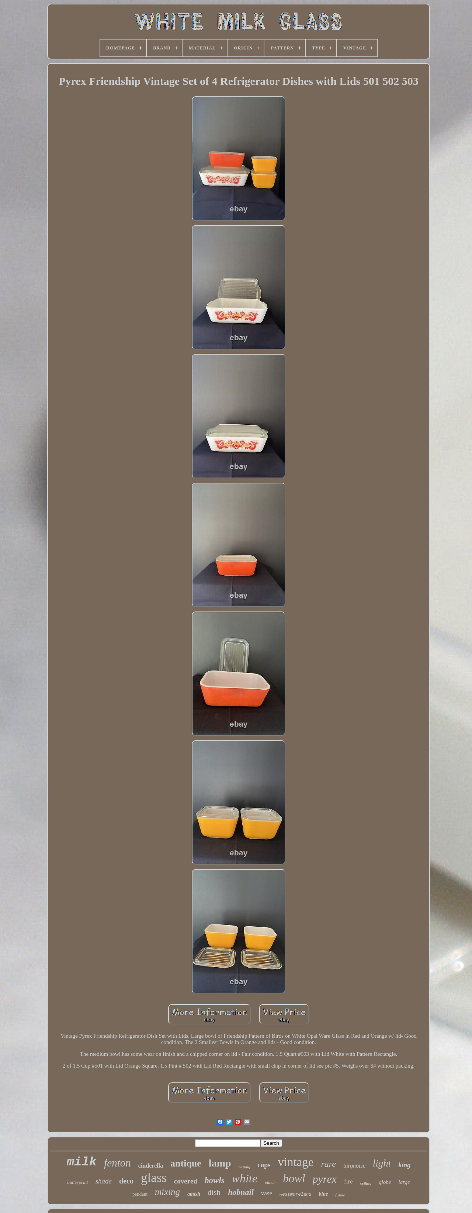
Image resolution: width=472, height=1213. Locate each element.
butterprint (77, 1182)
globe (385, 1182)
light (382, 1163)
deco (126, 1181)
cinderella (150, 1165)
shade (104, 1181)
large (404, 1182)
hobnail (241, 1192)
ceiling (366, 1183)
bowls (215, 1180)
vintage (295, 1162)
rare (328, 1164)
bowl (294, 1178)
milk (82, 1162)
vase (266, 1193)
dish (214, 1192)
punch (270, 1182)
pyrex (325, 1179)
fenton (117, 1163)
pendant (140, 1194)
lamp (220, 1163)
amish (193, 1194)
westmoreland (295, 1194)
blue (323, 1194)
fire (348, 1181)
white (244, 1178)
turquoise (354, 1165)
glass (154, 1178)
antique (185, 1163)
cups (263, 1165)
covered (185, 1181)
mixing (167, 1192)
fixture (340, 1195)
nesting (244, 1167)
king (404, 1165)
